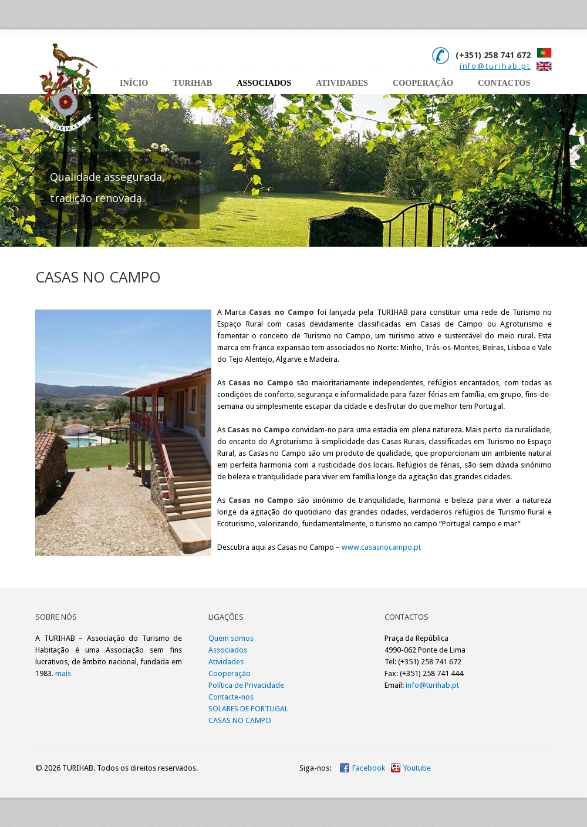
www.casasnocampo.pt (381, 547)
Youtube (417, 768)
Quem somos (231, 638)
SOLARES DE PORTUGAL (248, 708)
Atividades (226, 661)
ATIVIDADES (342, 83)
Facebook (368, 768)
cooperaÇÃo (423, 83)
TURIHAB (192, 83)
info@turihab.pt (495, 66)
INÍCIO (134, 83)
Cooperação (229, 673)
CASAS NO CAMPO (239, 720)
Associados (264, 83)
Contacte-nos (231, 696)
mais (63, 673)
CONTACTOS (504, 83)
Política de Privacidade (246, 685)
